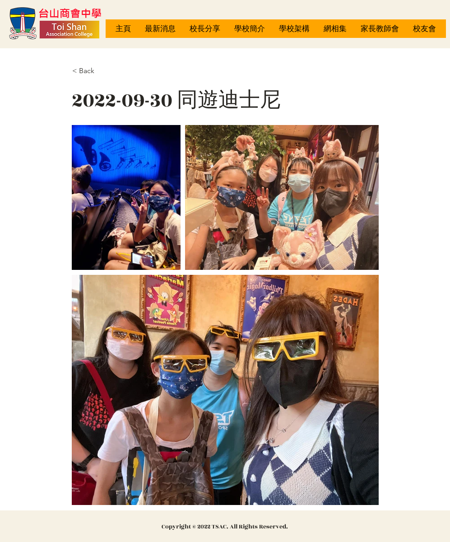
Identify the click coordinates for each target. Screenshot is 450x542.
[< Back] (102, 71)
